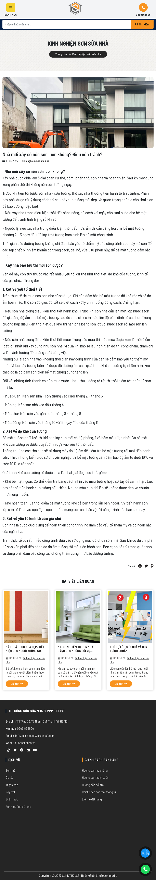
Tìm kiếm (142, 24)
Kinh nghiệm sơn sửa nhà (35, 161)
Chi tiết (17, 683)
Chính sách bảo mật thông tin (99, 792)
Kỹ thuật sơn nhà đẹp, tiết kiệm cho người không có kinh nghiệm (25, 650)
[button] (10, 7)
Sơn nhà (10, 770)
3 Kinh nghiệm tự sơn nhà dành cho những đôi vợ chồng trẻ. (75, 650)
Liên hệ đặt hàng (92, 799)
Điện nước (12, 799)
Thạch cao (12, 785)
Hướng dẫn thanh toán (95, 777)
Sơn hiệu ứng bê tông (18, 806)
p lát (10, 777)
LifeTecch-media (106, 875)
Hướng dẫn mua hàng (95, 770)
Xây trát (10, 792)
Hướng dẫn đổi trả (93, 785)
